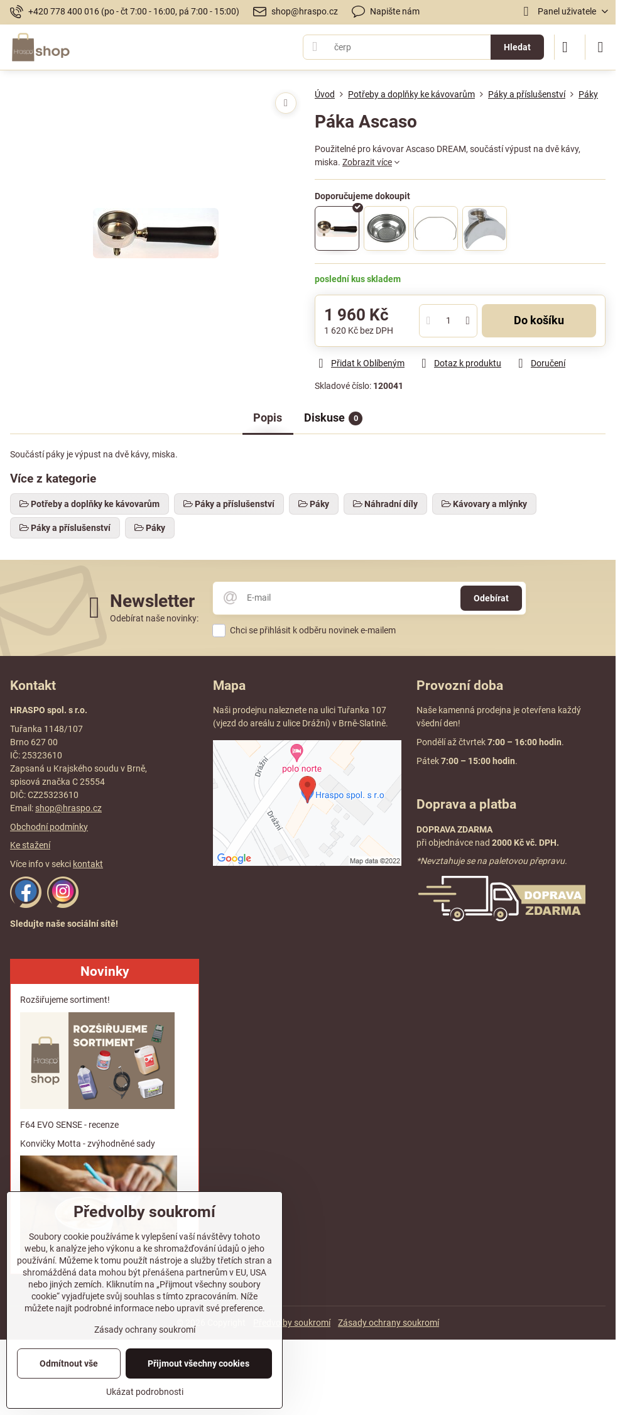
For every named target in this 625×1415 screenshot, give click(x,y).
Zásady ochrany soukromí (388, 1323)
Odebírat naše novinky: (154, 618)
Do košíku (539, 320)
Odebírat (491, 598)
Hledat (517, 47)
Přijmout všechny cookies (198, 1363)
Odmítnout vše (69, 1363)
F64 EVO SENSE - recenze (69, 1125)
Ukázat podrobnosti (144, 1392)
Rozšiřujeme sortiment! (65, 1000)
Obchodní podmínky (49, 827)
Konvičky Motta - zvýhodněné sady (87, 1144)
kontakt (88, 864)
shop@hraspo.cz (68, 808)
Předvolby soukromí (291, 1323)
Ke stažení (30, 845)
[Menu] (600, 47)
